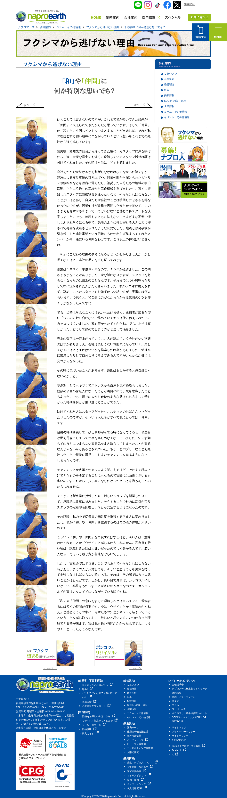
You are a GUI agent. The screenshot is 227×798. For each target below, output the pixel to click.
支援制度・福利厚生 (140, 767)
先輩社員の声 (136, 771)
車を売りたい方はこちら (97, 684)
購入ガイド (90, 733)
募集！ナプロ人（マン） (142, 762)
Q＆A (87, 689)
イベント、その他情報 (177, 117)
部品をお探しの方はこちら (98, 716)
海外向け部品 (134, 735)
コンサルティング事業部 (140, 748)
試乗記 (175, 701)
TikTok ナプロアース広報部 (188, 746)
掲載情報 (169, 95)
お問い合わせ (179, 739)
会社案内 (45, 27)
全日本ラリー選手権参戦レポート (189, 713)
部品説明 (89, 729)
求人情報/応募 (137, 788)
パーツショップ (137, 740)
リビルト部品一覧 (94, 725)
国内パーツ (133, 727)
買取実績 (89, 701)
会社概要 (169, 78)
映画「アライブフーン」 (185, 697)
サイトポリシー (180, 735)
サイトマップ (179, 727)
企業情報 (169, 106)
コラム (175, 705)
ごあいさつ (170, 73)
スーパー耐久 (179, 709)
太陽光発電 (133, 752)
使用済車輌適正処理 (137, 731)
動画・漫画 (135, 779)
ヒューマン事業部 (136, 744)
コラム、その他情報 (68, 27)
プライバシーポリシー (183, 731)
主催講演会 (178, 684)
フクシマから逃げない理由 (102, 27)
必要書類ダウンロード (96, 706)
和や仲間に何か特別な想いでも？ (145, 27)
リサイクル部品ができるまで (100, 720)
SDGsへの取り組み (175, 100)
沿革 (166, 89)
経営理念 (169, 84)
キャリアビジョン (139, 775)
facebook (179, 750)
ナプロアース (26, 27)
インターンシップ (139, 784)
